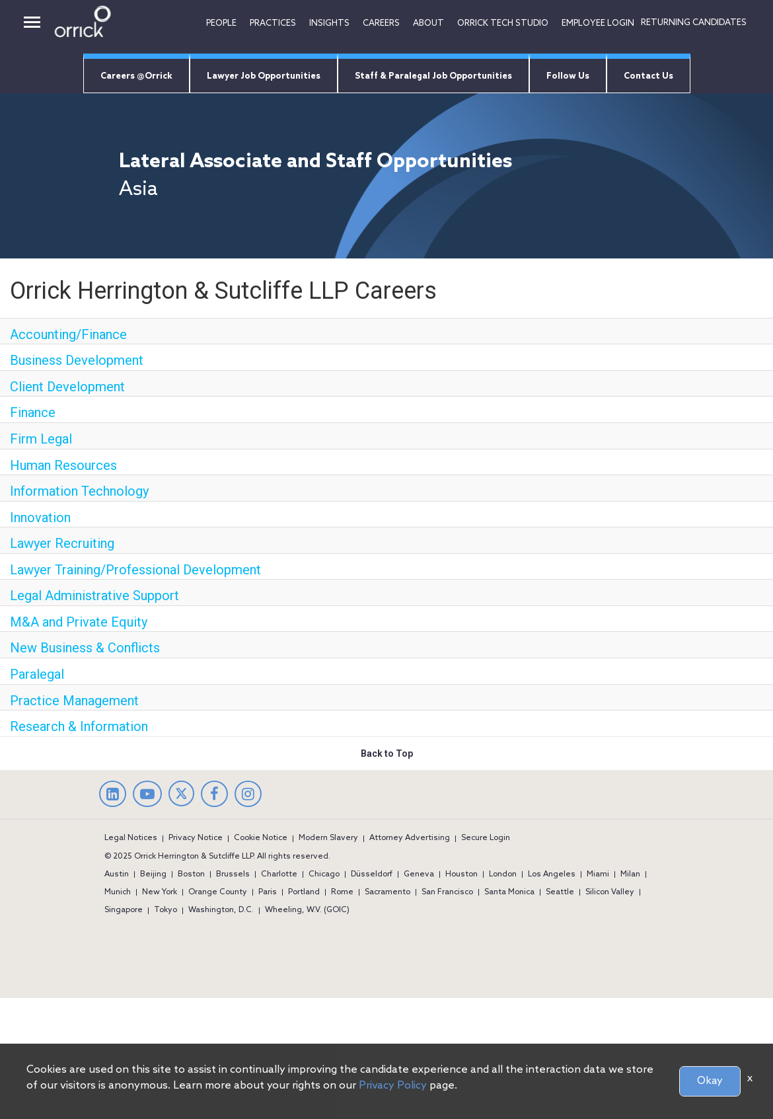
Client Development (67, 387)
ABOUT (428, 23)
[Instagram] (248, 796)
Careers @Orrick (136, 76)
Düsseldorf (371, 874)
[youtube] (147, 796)
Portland (304, 892)
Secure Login (485, 838)
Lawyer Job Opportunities (263, 76)
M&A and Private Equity (78, 622)
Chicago (324, 874)
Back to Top (387, 753)
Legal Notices (130, 838)
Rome (342, 892)
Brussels (233, 874)
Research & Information (79, 726)
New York (159, 892)
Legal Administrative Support (94, 595)
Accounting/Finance (68, 334)
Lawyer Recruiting (62, 543)
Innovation (40, 517)
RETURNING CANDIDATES (694, 23)
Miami (598, 874)
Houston (461, 874)
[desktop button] (32, 23)
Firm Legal (41, 439)
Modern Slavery (328, 838)
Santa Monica (509, 892)
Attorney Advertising (409, 838)
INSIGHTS (329, 23)
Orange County (217, 892)
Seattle (560, 892)
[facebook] (214, 796)
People (221, 23)
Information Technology (79, 491)
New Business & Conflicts (85, 648)
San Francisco (447, 892)
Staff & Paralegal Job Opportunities (433, 76)
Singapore (123, 910)
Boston (191, 874)
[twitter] (181, 803)
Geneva (419, 874)
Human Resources (63, 465)
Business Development (76, 360)
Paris (267, 892)
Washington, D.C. (221, 910)
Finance (32, 412)
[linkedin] (112, 796)
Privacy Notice (195, 838)
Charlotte (279, 874)
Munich (117, 892)
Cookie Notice (260, 838)
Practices (273, 23)
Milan (630, 874)
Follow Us (567, 76)
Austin (116, 874)
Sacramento (387, 892)
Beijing (153, 874)
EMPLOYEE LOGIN (598, 23)
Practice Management (74, 701)
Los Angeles (551, 874)
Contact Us (648, 76)
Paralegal (37, 674)
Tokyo (165, 910)
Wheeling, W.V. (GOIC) (307, 910)
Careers (381, 23)
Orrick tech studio (502, 23)
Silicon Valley (609, 892)
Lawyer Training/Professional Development (135, 570)
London (503, 874)
